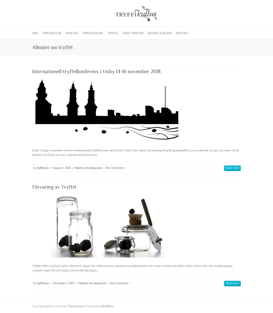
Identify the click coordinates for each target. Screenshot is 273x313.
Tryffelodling (92, 33)
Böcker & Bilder (160, 33)
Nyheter (72, 33)
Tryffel (113, 33)
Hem (35, 33)
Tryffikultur (51, 33)
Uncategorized (93, 168)
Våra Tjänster (133, 33)
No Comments (115, 168)
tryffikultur (43, 168)
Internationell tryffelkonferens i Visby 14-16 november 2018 (96, 71)
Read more (232, 168)
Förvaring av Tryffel (54, 187)
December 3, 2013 (64, 283)
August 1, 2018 (62, 168)
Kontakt (182, 33)
